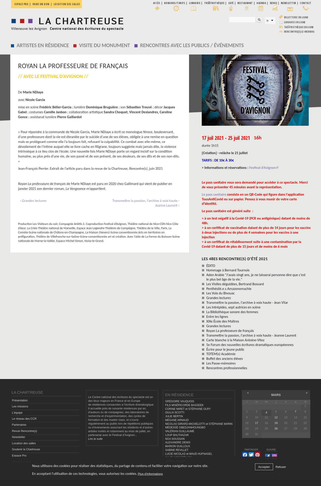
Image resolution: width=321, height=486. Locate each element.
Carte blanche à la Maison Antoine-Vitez (235, 340)
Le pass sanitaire (214, 194)
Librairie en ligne (295, 22)
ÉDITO (210, 266)
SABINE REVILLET (176, 450)
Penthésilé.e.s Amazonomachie (228, 289)
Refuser (281, 467)
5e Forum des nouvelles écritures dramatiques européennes (249, 345)
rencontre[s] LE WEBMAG (299, 32)
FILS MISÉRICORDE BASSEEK (184, 405)
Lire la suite (95, 438)
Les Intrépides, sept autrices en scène (233, 307)
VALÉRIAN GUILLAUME (179, 431)
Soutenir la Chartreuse (26, 449)
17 (256, 423)
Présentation (20, 400)
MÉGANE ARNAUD (177, 420)
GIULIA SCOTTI (174, 412)
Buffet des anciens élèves (224, 358)
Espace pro (21, 4)
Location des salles (67, 4)
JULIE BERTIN (174, 416)
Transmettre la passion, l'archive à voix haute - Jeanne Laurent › (145, 203)
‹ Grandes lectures (33, 201)
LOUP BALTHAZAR (177, 435)
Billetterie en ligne (296, 17)
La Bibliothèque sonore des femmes (232, 312)
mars (276, 395)
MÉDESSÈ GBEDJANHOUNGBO (185, 427)
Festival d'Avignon (263, 167)
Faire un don (41, 4)
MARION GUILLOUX (177, 446)
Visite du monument (104, 45)
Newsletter (18, 437)
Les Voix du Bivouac (220, 293)
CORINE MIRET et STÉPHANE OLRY (188, 409)
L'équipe (17, 412)
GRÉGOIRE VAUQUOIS (179, 401)
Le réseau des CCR (24, 418)
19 (276, 423)
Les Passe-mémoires (221, 363)
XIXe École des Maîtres (222, 321)
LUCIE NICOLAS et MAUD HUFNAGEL (188, 453)
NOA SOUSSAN (175, 438)
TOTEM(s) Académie (220, 354)
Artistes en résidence (43, 45)
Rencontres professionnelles (226, 368)
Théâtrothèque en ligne (299, 27)
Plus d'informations (150, 474)
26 (276, 428)
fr (268, 20)
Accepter (264, 467)
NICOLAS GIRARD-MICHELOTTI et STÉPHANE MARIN (199, 423)
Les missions (20, 406)
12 (276, 417)
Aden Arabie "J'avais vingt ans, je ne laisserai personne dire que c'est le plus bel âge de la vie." (255, 277)
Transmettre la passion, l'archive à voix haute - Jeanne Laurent (251, 335)
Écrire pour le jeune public (225, 349)
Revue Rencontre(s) (24, 431)
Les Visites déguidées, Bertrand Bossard (235, 284)
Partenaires (19, 424)
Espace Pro (19, 455)
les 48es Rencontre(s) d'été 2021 (235, 258)
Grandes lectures (218, 298)
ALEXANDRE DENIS (177, 442)
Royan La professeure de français (230, 331)
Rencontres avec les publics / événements (192, 45)
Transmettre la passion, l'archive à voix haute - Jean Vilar (247, 302)
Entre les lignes (217, 316)
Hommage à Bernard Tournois (227, 270)
